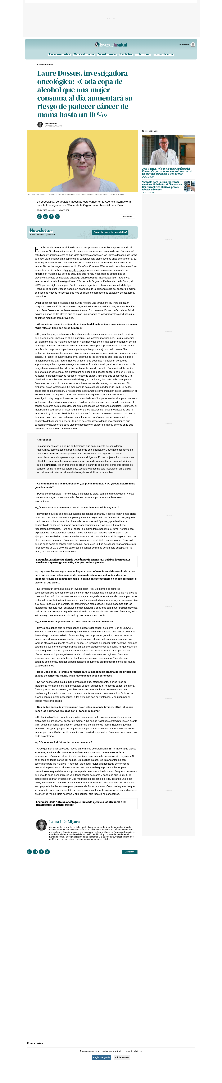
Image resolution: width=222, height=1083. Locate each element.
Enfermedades (61, 55)
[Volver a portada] (111, 44)
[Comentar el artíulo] (127, 217)
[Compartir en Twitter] (57, 216)
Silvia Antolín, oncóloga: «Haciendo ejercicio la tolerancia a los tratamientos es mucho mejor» (81, 803)
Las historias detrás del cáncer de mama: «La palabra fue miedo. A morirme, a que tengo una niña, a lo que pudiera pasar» (83, 561)
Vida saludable (84, 55)
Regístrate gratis (101, 1057)
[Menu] (29, 45)
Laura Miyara (51, 123)
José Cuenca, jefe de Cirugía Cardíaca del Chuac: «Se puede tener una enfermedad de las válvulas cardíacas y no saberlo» (167, 171)
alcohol (114, 364)
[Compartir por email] (45, 216)
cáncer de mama (75, 270)
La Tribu (125, 55)
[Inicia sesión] (187, 44)
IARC (38, 285)
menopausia (125, 379)
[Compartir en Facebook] (51, 216)
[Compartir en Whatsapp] (39, 216)
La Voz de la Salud (123, 310)
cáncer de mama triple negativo (68, 517)
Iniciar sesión (122, 1057)
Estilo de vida (162, 55)
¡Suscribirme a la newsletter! (110, 232)
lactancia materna (67, 356)
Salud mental (107, 55)
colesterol (103, 464)
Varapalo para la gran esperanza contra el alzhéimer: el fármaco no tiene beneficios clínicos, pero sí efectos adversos (162, 185)
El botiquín (142, 55)
